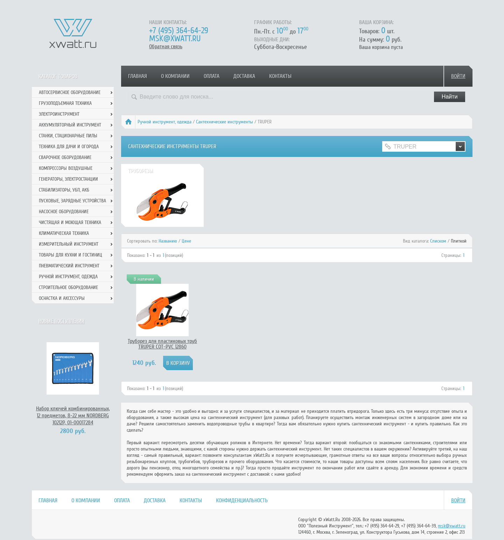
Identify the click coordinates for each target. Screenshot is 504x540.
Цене (186, 241)
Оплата (211, 76)
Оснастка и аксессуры (62, 298)
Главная (137, 76)
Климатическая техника (64, 233)
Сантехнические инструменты (224, 122)
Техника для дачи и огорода (69, 147)
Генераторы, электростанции (68, 179)
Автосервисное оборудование (69, 92)
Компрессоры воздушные (65, 168)
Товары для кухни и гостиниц (70, 255)
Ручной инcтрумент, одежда (164, 122)
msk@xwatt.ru (175, 39)
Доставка (244, 76)
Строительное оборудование (68, 287)
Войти (458, 76)
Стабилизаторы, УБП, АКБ (64, 190)
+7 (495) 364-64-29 (178, 31)
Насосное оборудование (64, 212)
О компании (175, 76)
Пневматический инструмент (69, 266)
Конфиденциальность (242, 500)
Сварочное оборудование (65, 157)
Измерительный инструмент (68, 244)
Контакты (280, 76)
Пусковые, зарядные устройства (72, 201)
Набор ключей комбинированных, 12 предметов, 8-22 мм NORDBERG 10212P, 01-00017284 (73, 415)
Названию (168, 241)
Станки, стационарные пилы (68, 136)
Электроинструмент (59, 114)
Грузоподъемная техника (65, 103)
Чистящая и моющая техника (70, 222)
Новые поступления (61, 321)
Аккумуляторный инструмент (70, 125)
